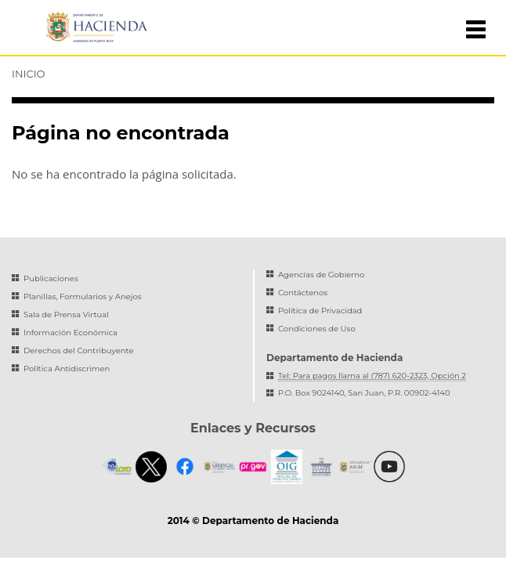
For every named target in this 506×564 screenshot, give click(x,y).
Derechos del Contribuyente (78, 350)
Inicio (28, 73)
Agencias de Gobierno (321, 274)
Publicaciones (50, 278)
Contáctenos (302, 292)
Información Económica (70, 332)
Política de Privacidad (320, 311)
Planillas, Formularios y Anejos (82, 296)
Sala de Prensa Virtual (66, 314)
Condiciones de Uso (317, 329)
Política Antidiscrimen (66, 368)
